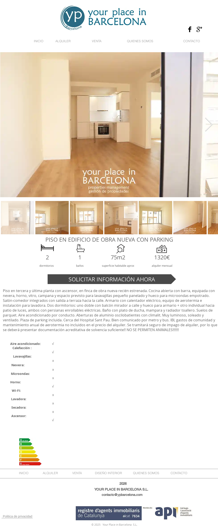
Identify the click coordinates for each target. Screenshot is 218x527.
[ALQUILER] (63, 41)
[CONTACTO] (191, 41)
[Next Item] (208, 124)
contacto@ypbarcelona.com (122, 495)
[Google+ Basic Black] (199, 29)
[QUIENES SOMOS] (140, 41)
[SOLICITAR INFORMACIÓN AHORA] (112, 279)
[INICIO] (38, 41)
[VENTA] (96, 41)
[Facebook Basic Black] (190, 29)
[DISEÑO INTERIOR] (108, 473)
